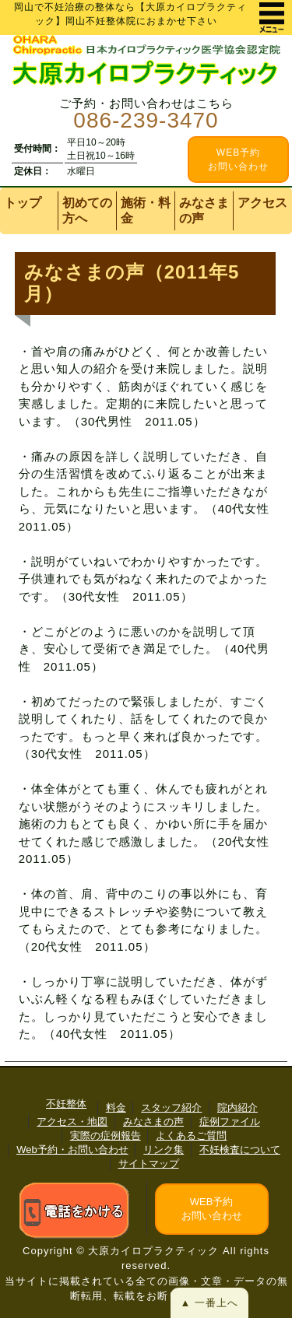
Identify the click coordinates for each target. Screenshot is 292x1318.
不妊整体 (66, 1103)
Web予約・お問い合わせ (72, 1149)
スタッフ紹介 (171, 1107)
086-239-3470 (145, 120)
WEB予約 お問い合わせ (238, 159)
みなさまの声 (204, 210)
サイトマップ (148, 1163)
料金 (116, 1107)
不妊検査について (239, 1149)
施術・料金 (146, 210)
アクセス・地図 (72, 1121)
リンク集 (163, 1149)
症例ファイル (229, 1121)
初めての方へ (87, 210)
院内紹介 (237, 1107)
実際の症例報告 (105, 1135)
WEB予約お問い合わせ (211, 1209)
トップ (22, 202)
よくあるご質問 (191, 1135)
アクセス (262, 202)
